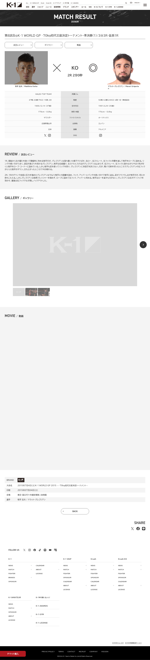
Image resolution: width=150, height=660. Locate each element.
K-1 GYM (108, 7)
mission (104, 651)
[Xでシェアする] (132, 528)
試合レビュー (18, 45)
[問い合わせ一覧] (131, 3)
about (38, 569)
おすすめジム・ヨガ (118, 643)
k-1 (43, 597)
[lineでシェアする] (143, 528)
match (11, 569)
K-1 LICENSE (118, 7)
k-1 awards (42, 606)
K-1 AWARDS (75, 3)
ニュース (49, 7)
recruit (82, 651)
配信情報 (57, 7)
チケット (13, 653)
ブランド (66, 7)
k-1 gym (40, 614)
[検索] (126, 3)
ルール (83, 7)
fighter (11, 573)
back (75, 511)
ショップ (40, 7)
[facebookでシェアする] (138, 528)
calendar (40, 565)
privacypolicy (48, 651)
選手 (33, 7)
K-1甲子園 (66, 3)
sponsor (12, 581)
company (94, 651)
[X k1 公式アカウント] (24, 550)
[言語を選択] (137, 2)
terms (61, 651)
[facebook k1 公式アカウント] (35, 550)
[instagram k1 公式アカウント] (29, 550)
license (39, 573)
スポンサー (75, 7)
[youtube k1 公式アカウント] (50, 550)
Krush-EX (48, 3)
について (98, 7)
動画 (79, 45)
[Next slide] (143, 244)
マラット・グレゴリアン (36, 500)
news (10, 565)
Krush (42, 3)
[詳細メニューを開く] (145, 5)
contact (71, 651)
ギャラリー (49, 45)
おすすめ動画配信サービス (133, 643)
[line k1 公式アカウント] (45, 550)
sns (90, 7)
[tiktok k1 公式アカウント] (40, 550)
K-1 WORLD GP (34, 3)
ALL (27, 3)
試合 (27, 7)
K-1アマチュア (57, 3)
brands (11, 577)
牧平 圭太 (22, 500)
